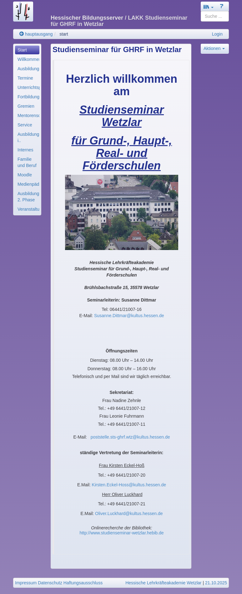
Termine (25, 78)
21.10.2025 (216, 582)
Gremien (26, 106)
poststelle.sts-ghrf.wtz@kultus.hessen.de (130, 436)
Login (217, 34)
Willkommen (28, 59)
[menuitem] (27, 50)
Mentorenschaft (28, 115)
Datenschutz (50, 582)
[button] (208, 7)
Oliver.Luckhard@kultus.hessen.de (129, 513)
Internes (25, 149)
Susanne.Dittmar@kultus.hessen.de (129, 315)
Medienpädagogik (28, 184)
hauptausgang (36, 34)
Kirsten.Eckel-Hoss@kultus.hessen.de (129, 484)
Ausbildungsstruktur (28, 68)
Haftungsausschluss (83, 582)
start (63, 34)
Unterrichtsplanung (28, 87)
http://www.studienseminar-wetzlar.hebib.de (121, 532)
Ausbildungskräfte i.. (28, 137)
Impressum (26, 582)
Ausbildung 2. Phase (28, 196)
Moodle (25, 174)
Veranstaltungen (28, 209)
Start (22, 49)
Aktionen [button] (214, 48)
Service (25, 124)
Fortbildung (28, 96)
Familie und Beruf (27, 162)
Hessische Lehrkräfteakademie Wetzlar (163, 582)
